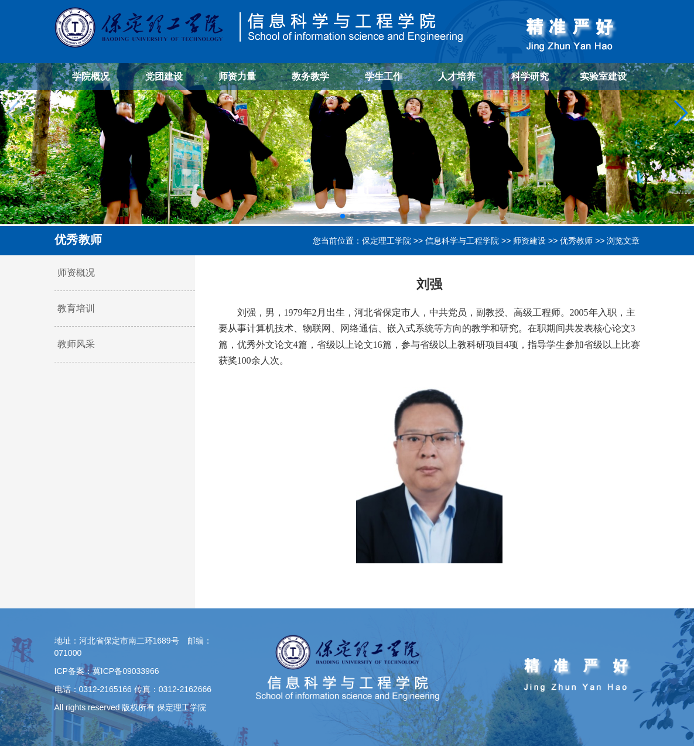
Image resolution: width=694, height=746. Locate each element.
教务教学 (310, 76)
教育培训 (76, 308)
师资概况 (76, 273)
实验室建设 (603, 76)
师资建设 (529, 240)
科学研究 (530, 76)
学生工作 (383, 76)
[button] (342, 216)
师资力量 (237, 76)
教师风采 (76, 344)
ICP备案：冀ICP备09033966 (106, 671)
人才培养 (457, 76)
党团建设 (164, 76)
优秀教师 (576, 240)
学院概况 (91, 76)
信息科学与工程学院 (462, 240)
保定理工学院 (386, 240)
